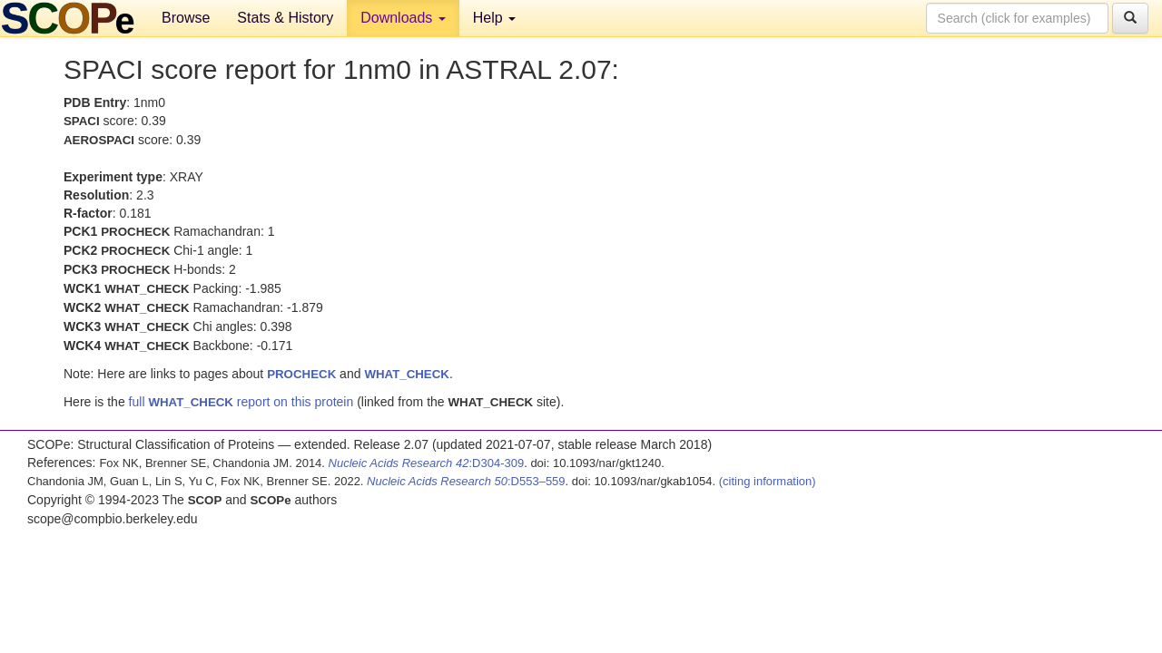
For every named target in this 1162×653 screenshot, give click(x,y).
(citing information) (767, 481)
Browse (186, 17)
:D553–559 (466, 481)
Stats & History (285, 17)
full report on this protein (241, 402)
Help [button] (494, 17)
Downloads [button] (403, 17)
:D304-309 (427, 463)
